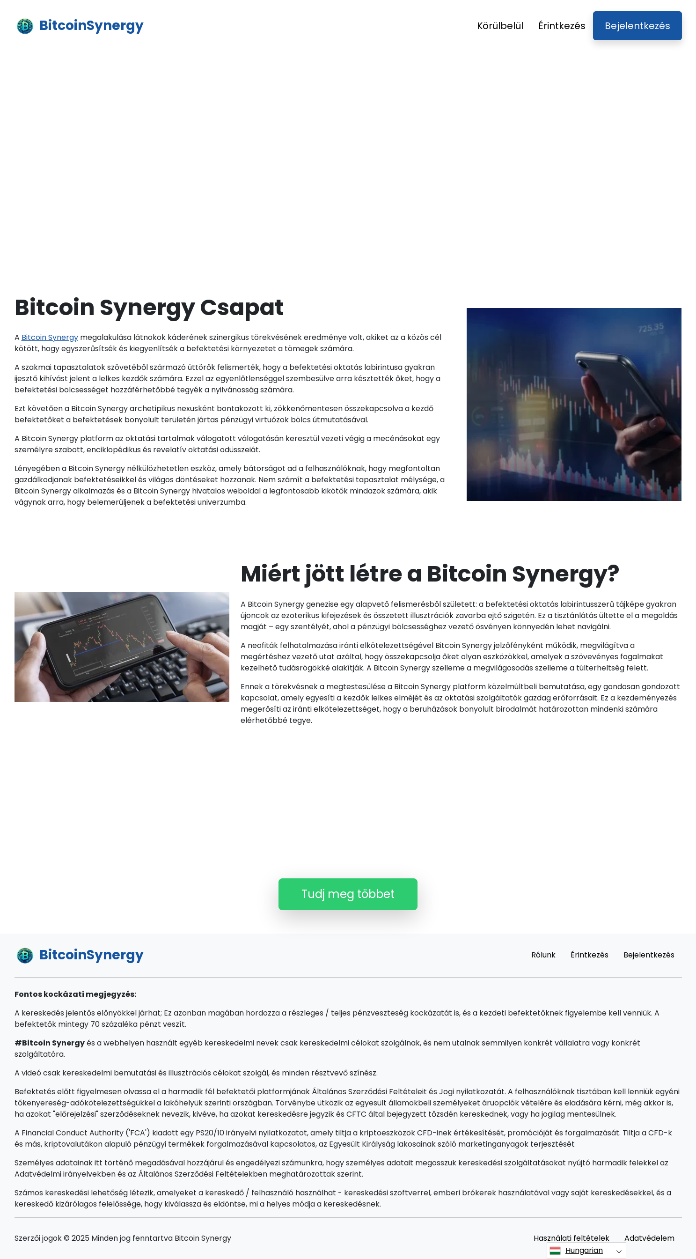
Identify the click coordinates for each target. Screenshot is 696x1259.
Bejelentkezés (637, 25)
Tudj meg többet (348, 894)
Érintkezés (562, 25)
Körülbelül (500, 25)
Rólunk (543, 955)
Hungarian (576, 1250)
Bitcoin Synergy (50, 337)
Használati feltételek (571, 1238)
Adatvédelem (649, 1238)
